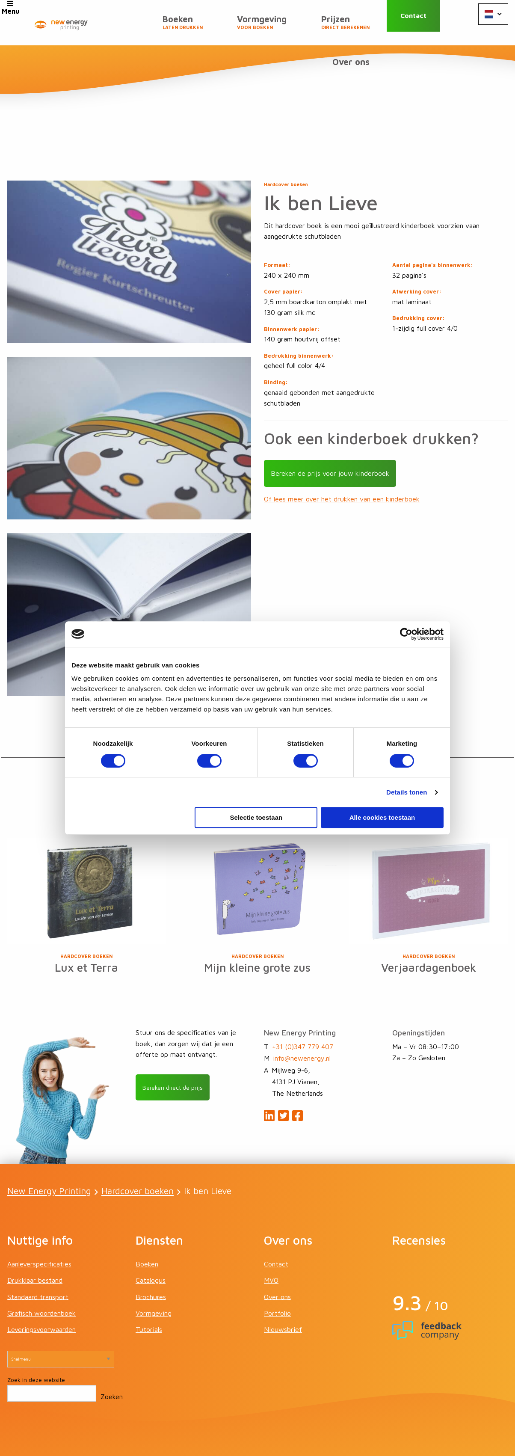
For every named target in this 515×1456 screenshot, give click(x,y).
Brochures (151, 1259)
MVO (271, 1243)
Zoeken (112, 1359)
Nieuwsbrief (283, 1292)
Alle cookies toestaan (382, 817)
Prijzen (284, 26)
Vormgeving (208, 26)
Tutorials (149, 1292)
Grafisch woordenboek (41, 1276)
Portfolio (277, 1276)
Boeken (135, 26)
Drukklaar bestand (34, 1243)
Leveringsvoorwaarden (41, 1292)
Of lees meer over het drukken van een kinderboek (342, 460)
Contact (423, 22)
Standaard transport (37, 1259)
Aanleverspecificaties (39, 1227)
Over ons (354, 22)
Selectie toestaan (256, 817)
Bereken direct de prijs (177, 1050)
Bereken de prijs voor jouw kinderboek (330, 435)
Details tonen (406, 792)
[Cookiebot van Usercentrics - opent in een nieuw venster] (406, 634)
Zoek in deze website (36, 1342)
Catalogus (151, 1243)
